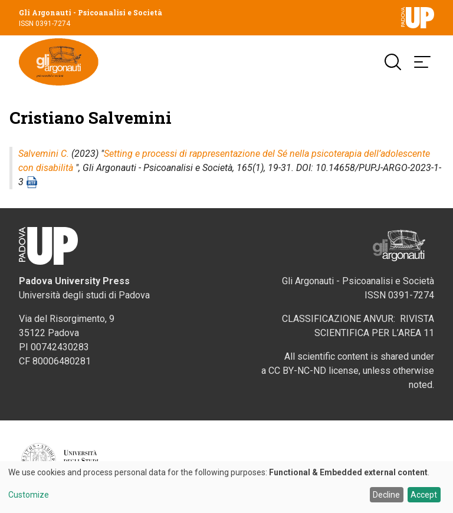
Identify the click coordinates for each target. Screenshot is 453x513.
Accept (424, 494)
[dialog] (226, 487)
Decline (386, 494)
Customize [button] (28, 495)
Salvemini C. (43, 153)
